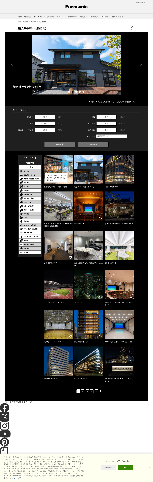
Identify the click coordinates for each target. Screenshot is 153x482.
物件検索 (59, 144)
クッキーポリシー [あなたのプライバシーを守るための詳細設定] (18, 478)
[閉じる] (149, 467)
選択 (45, 117)
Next (141, 64)
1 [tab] (69, 92)
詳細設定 (108, 467)
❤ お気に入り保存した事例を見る (101, 102)
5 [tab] (83, 92)
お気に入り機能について (125, 102)
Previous (11, 64)
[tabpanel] (76, 64)
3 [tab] (76, 92)
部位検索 (93, 144)
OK (125, 467)
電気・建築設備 (23, 22)
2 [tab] (73, 92)
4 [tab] (80, 92)
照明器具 (33, 22)
